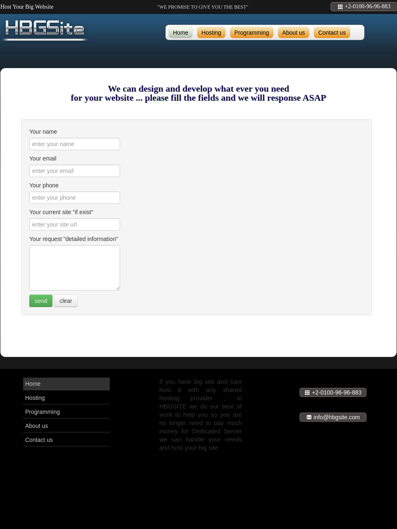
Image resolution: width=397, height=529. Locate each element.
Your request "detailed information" (73, 239)
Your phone (44, 185)
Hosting (211, 32)
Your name (43, 131)
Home (180, 32)
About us (293, 32)
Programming (251, 32)
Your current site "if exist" (61, 212)
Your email (43, 158)
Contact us (332, 32)
